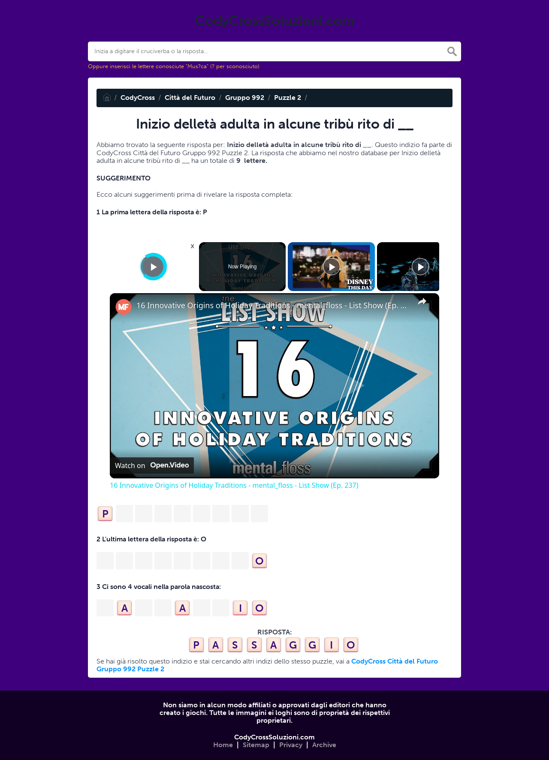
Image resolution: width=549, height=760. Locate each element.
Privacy (290, 745)
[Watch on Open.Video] (152, 465)
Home (223, 745)
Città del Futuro (190, 97)
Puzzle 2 (287, 97)
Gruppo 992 (244, 97)
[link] (123, 306)
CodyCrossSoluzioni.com (274, 737)
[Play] (331, 266)
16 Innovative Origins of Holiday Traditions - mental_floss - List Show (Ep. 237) (273, 305)
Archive (324, 745)
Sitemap (256, 745)
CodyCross (138, 97)
